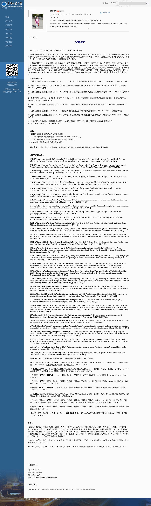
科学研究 (8, 21)
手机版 (113, 3)
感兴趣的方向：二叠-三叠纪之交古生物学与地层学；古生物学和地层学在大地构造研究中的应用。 (63, 489)
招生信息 (8, 38)
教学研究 (8, 25)
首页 (7, 17)
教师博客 (8, 46)
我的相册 (8, 42)
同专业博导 (106, 12)
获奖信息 (8, 29)
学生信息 (8, 33)
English (105, 3)
